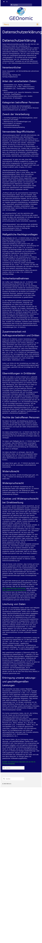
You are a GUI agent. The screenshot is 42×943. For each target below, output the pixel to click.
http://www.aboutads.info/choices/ (14, 588)
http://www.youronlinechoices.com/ (14, 590)
